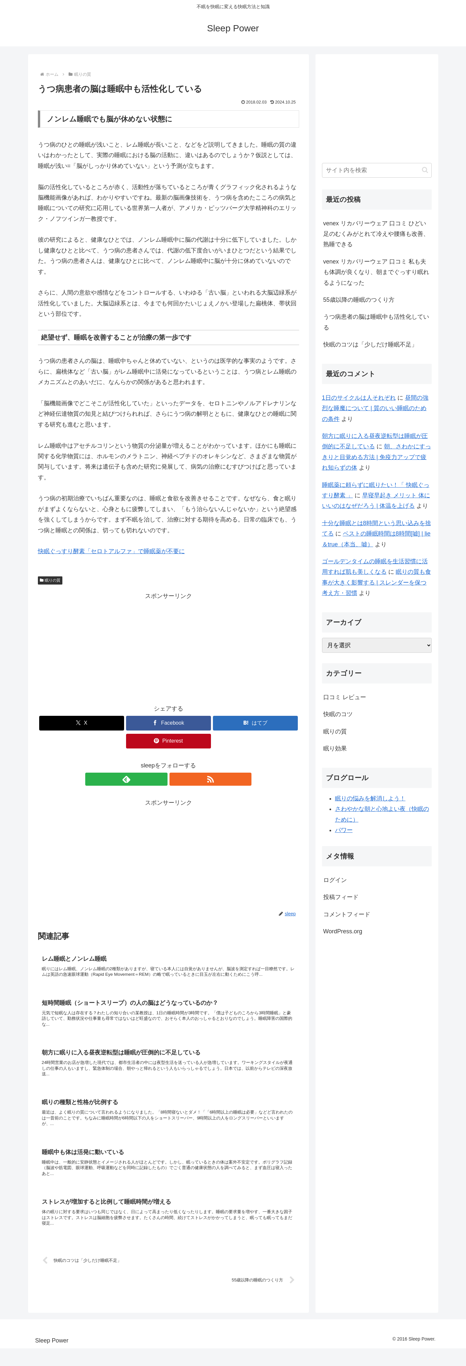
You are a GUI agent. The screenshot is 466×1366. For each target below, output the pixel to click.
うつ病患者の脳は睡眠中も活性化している (376, 321)
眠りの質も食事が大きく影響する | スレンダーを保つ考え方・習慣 (376, 582)
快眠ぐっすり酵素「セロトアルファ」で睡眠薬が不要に (111, 551)
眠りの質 (50, 580)
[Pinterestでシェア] (168, 741)
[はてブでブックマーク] (255, 723)
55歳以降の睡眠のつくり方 (358, 300)
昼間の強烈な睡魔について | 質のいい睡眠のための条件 (375, 408)
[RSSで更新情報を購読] (176, 779)
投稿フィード (341, 897)
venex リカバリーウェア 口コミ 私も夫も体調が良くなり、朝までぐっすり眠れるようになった (376, 272)
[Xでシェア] (81, 723)
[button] (425, 170)
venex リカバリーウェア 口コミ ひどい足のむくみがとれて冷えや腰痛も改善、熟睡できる (376, 234)
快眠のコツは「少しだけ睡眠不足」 (370, 344)
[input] (377, 170)
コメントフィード (346, 914)
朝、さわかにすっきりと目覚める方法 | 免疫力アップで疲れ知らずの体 (376, 457)
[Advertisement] (168, 647)
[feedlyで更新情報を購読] (161, 779)
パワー (344, 830)
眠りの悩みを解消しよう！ (370, 798)
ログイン (335, 880)
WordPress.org (342, 931)
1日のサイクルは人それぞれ (359, 397)
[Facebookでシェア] (168, 723)
